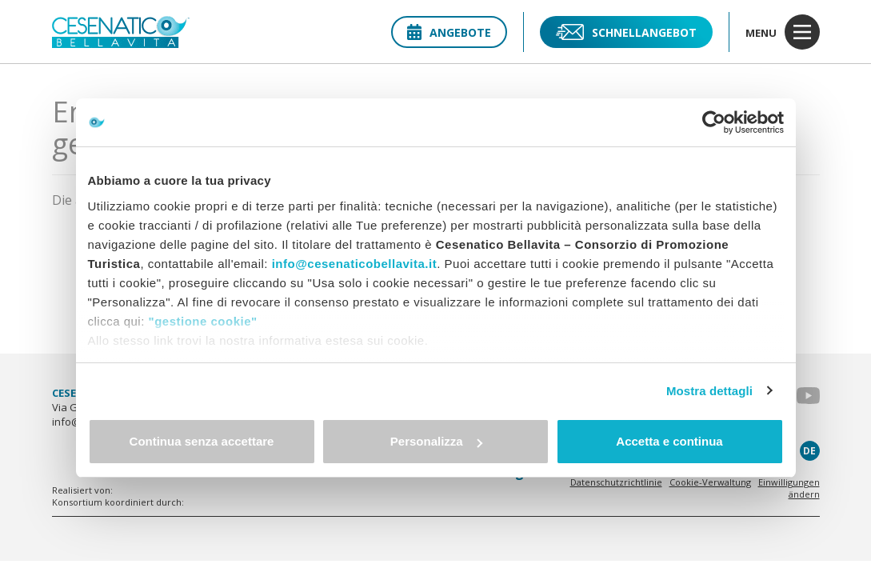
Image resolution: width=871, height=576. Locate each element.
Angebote (449, 32)
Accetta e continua (669, 441)
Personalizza (436, 441)
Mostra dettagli (709, 391)
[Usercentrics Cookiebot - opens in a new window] (714, 122)
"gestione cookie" (203, 321)
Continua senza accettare (202, 441)
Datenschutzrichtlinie (616, 482)
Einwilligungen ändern (789, 488)
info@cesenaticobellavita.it (354, 263)
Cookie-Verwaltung (710, 482)
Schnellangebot (626, 32)
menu (782, 32)
